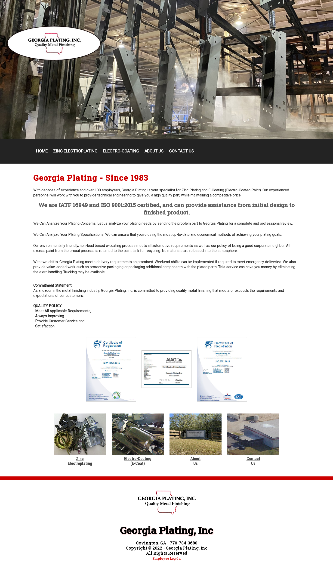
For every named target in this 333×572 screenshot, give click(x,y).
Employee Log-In (166, 558)
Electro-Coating (121, 151)
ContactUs (253, 461)
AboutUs (195, 461)
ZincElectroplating (80, 461)
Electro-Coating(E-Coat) (137, 461)
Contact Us (181, 151)
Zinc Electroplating (75, 151)
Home (42, 151)
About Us (154, 151)
